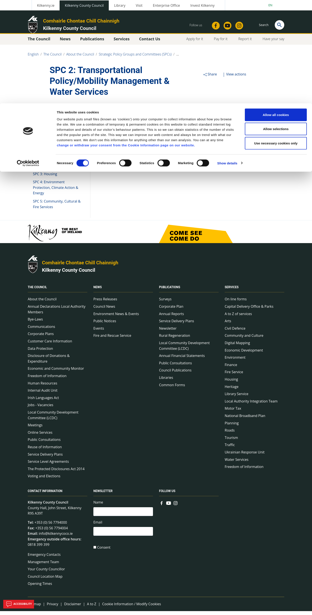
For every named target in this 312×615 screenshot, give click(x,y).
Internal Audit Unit (42, 394)
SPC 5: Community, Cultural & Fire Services (57, 208)
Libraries (166, 381)
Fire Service (234, 375)
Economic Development (244, 354)
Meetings (35, 429)
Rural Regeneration (174, 339)
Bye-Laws (35, 323)
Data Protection (40, 352)
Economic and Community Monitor (56, 372)
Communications (41, 330)
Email (97, 527)
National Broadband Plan (245, 419)
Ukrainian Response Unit (245, 456)
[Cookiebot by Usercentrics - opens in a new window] (28, 60)
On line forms (236, 303)
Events (98, 332)
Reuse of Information (45, 450)
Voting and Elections (44, 480)
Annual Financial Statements (182, 359)
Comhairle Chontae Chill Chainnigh (80, 266)
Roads (230, 434)
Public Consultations (44, 443)
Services (232, 291)
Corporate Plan (171, 310)
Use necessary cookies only (275, 40)
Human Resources (42, 386)
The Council (37, 291)
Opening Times (40, 587)
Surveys (165, 303)
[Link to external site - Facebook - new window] (161, 506)
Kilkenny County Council (68, 274)
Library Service (236, 397)
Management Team (43, 565)
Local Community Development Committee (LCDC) (53, 419)
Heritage (232, 390)
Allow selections (276, 26)
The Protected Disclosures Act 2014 (56, 472)
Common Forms (172, 388)
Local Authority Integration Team (251, 405)
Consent (103, 553)
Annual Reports (171, 317)
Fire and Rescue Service (112, 339)
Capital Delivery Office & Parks (249, 310)
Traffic (230, 448)
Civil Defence (235, 332)
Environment (235, 361)
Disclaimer (72, 607)
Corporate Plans (41, 337)
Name (98, 506)
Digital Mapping (237, 346)
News (97, 291)
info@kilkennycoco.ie (56, 537)
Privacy (52, 607)
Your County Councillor (46, 573)
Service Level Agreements (48, 465)
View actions (233, 78)
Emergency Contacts (44, 558)
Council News (104, 310)
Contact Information (45, 495)
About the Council (42, 303)
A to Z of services (238, 317)
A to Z (91, 607)
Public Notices (104, 324)
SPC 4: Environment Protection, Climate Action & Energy (55, 191)
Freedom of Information (47, 379)
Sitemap (34, 607)
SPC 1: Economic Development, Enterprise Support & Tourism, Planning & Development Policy (56, 142)
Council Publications (175, 374)
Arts (228, 324)
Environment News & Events (116, 317)
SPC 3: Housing (45, 177)
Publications (169, 291)
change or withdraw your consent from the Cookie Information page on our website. (126, 42)
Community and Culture (244, 339)
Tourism (231, 441)
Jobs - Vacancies (40, 408)
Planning (232, 426)
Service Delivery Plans (45, 458)
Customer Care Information (50, 345)
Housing (231, 383)
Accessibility (18, 604)
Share (210, 78)
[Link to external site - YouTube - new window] (168, 506)
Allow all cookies (276, 11)
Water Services (237, 463)
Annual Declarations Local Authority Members (56, 313)
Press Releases (105, 303)
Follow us (167, 495)
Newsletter (168, 332)
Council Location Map (45, 580)
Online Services (40, 436)
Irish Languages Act (43, 401)
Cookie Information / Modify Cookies (131, 607)
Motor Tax (233, 412)
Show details (227, 60)
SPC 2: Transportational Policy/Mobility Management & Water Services (58, 164)
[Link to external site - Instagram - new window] (175, 506)
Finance (231, 368)
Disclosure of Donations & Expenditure (49, 362)
